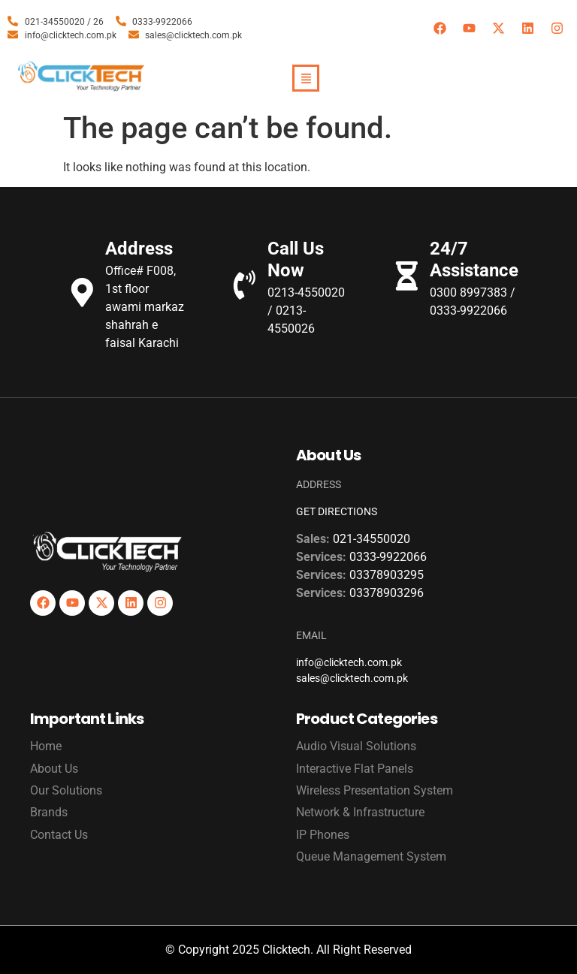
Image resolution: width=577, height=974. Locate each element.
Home (46, 746)
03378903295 (386, 575)
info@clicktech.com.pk (349, 662)
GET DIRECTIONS (336, 511)
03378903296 (386, 593)
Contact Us (59, 835)
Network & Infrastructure (360, 812)
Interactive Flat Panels (354, 768)
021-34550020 (371, 539)
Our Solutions (66, 790)
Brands (49, 812)
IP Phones (322, 835)
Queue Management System (371, 856)
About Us (54, 768)
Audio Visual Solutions (356, 746)
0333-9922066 (388, 557)
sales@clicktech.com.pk (352, 678)
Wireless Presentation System (374, 790)
